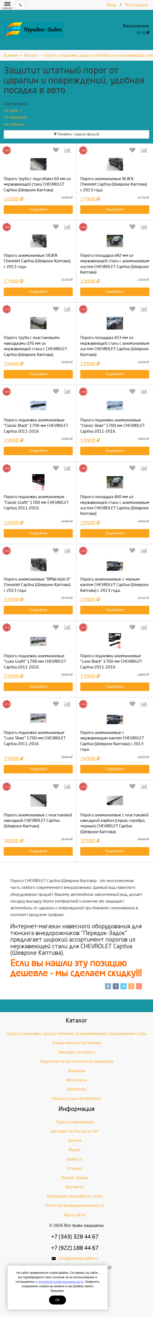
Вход (111, 5)
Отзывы (74, 1168)
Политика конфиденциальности (74, 1205)
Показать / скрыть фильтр (77, 134)
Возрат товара (75, 1178)
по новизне (14, 124)
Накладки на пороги (76, 1052)
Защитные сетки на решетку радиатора (76, 1061)
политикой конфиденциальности (60, 1282)
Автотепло (76, 1089)
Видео (74, 1150)
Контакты (75, 1187)
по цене (13, 110)
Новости (74, 1159)
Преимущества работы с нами (74, 1196)
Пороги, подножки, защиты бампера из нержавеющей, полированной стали (76, 1033)
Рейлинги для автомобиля (76, 1098)
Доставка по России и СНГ (74, 1131)
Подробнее (38, 209)
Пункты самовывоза (75, 1122)
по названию (15, 117)
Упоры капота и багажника (76, 1043)
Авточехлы (76, 1080)
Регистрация (136, 5)
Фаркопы (76, 1071)
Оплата (74, 1140)
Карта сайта (74, 1215)
